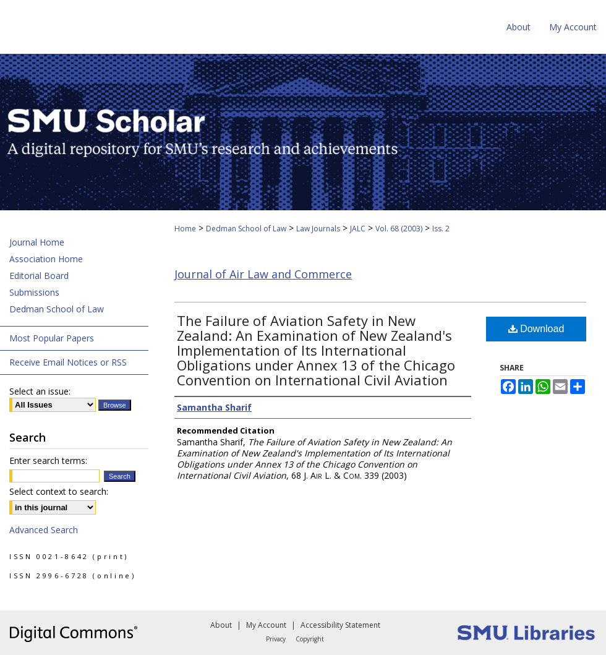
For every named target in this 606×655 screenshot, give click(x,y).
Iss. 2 (441, 228)
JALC (357, 228)
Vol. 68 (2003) (398, 228)
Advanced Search (43, 530)
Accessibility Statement (340, 625)
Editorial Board (39, 275)
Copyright (310, 639)
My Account (266, 625)
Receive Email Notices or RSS (68, 362)
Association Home (46, 259)
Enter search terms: (48, 460)
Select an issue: (39, 391)
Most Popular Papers (51, 338)
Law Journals (318, 228)
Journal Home (36, 242)
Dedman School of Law (246, 228)
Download (536, 328)
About (221, 625)
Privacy (276, 639)
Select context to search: (58, 491)
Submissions (34, 292)
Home (185, 228)
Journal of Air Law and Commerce (263, 274)
